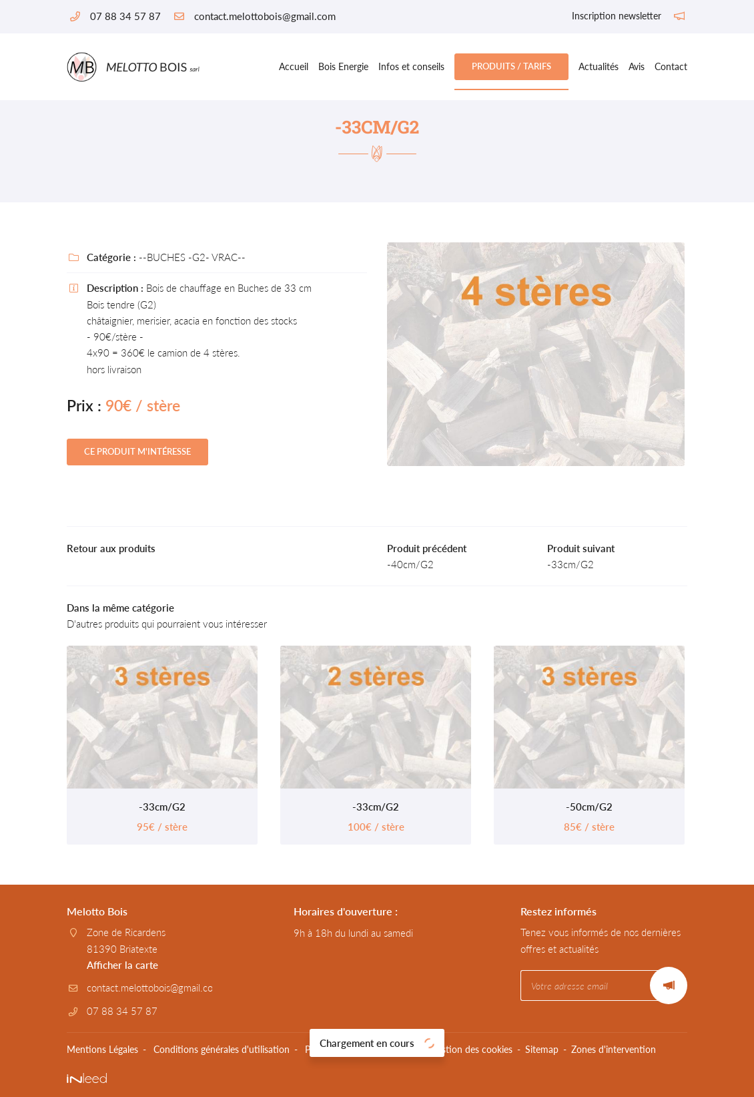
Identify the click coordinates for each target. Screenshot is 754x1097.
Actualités (599, 66)
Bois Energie (343, 66)
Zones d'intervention (613, 1049)
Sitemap (541, 1049)
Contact (671, 66)
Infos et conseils (411, 66)
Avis (637, 66)
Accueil (293, 66)
